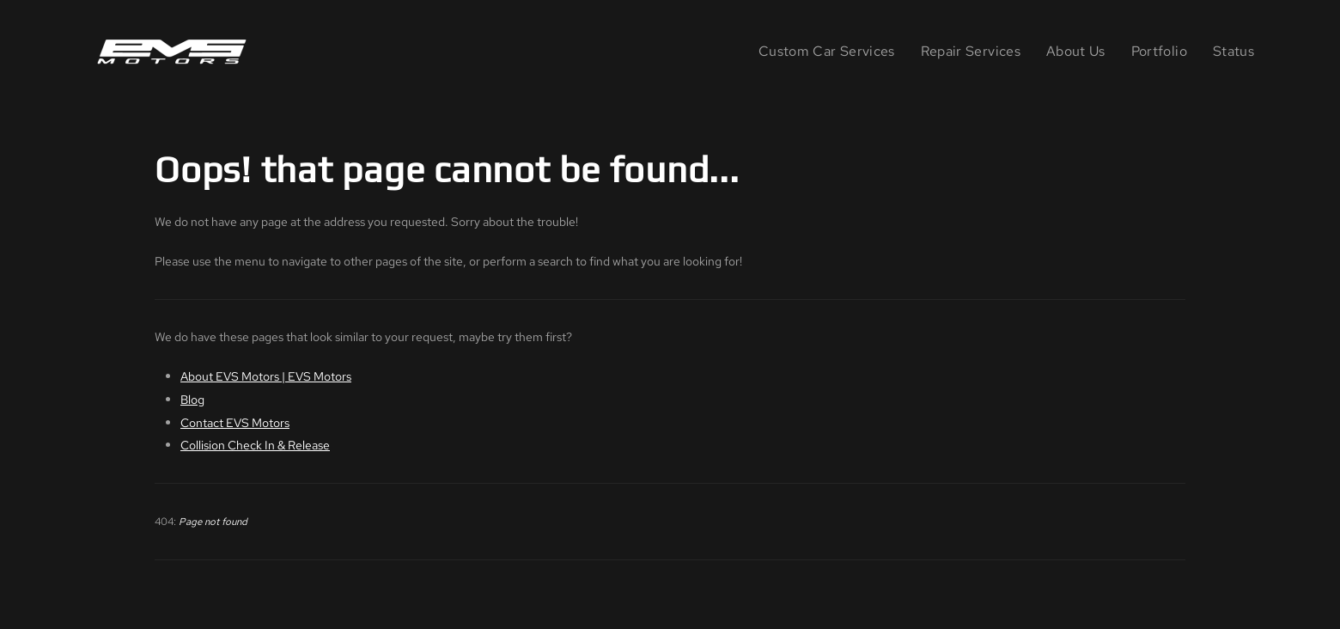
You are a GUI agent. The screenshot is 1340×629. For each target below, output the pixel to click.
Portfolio (1159, 51)
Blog (192, 399)
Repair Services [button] (970, 51)
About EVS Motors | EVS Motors (265, 376)
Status (1233, 51)
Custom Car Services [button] (826, 51)
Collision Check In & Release (255, 445)
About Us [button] (1076, 51)
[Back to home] (175, 51)
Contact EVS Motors (234, 422)
